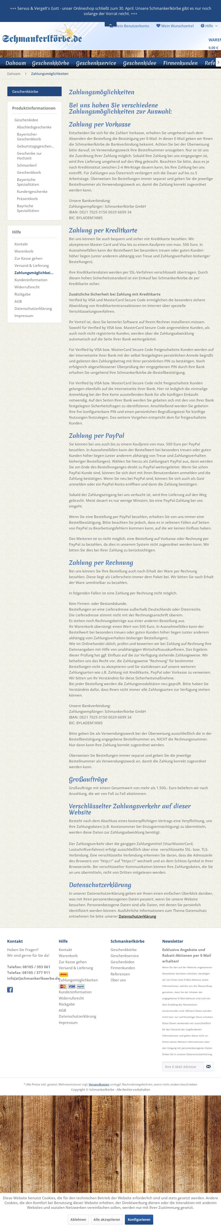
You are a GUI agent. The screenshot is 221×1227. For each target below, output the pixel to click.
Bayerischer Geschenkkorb (29, 136)
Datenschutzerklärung (33, 308)
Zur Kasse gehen (28, 258)
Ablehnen (78, 1219)
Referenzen (120, 974)
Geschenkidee (26, 119)
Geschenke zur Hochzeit (29, 155)
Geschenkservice (125, 955)
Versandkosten (99, 1084)
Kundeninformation (31, 279)
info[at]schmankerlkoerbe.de (33, 978)
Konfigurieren (139, 1219)
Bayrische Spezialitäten (28, 208)
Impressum (24, 315)
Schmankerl (27, 165)
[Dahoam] (16, 63)
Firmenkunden (123, 967)
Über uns (118, 980)
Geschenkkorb (29, 172)
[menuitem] (129, 26)
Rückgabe (23, 294)
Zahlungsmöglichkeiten (36, 272)
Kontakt (21, 244)
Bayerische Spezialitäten (28, 182)
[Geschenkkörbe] (50, 63)
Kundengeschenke (32, 191)
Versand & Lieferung (32, 265)
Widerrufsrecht (27, 287)
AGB (18, 301)
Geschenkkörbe (25, 91)
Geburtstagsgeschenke (36, 146)
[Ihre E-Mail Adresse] (183, 1066)
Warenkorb (24, 251)
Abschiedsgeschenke (34, 127)
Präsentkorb (27, 198)
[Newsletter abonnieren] (208, 1066)
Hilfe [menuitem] (207, 25)
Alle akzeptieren (106, 1219)
